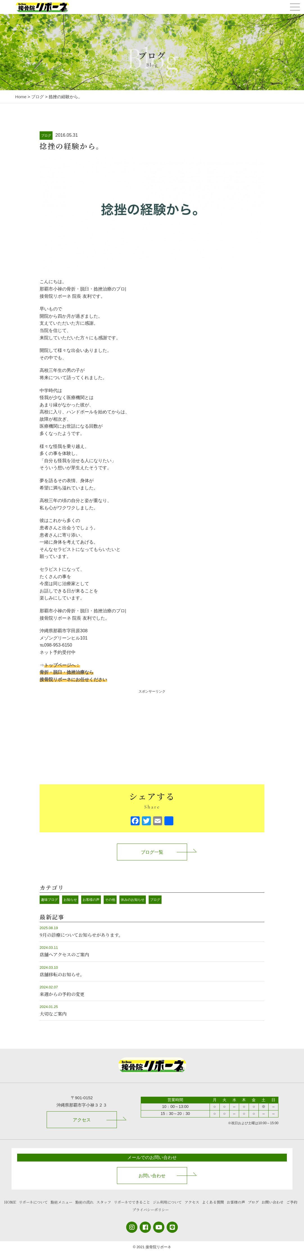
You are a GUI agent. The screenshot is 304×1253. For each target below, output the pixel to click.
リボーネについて (33, 1202)
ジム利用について (167, 1202)
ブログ (46, 136)
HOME (10, 1202)
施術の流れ (84, 1202)
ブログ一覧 (152, 852)
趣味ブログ (49, 900)
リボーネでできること (132, 1202)
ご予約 (291, 1202)
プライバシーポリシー (150, 1209)
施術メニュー (61, 1202)
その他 (110, 900)
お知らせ (70, 900)
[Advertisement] (152, 734)
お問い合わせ (152, 1175)
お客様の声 (91, 900)
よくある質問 (213, 1202)
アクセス (82, 1119)
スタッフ (103, 1202)
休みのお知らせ (132, 900)
